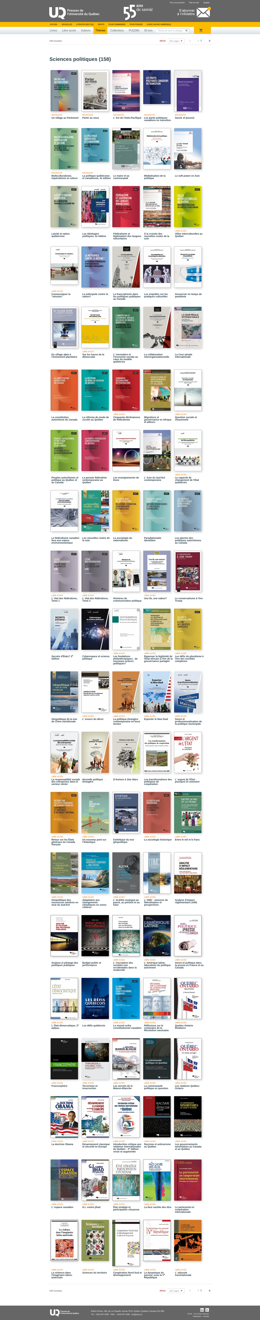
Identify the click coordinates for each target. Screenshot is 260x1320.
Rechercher (187, 30)
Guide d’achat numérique (159, 24)
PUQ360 (134, 30)
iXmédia (206, 1316)
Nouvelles (67, 24)
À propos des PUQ (84, 24)
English (206, 3)
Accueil (53, 24)
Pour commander (117, 24)
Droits (101, 24)
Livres (53, 30)
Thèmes (100, 30)
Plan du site (194, 3)
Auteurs (86, 30)
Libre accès (69, 30)
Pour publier (136, 24)
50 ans (148, 30)
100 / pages (174, 41)
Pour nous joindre (177, 3)
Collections (117, 30)
